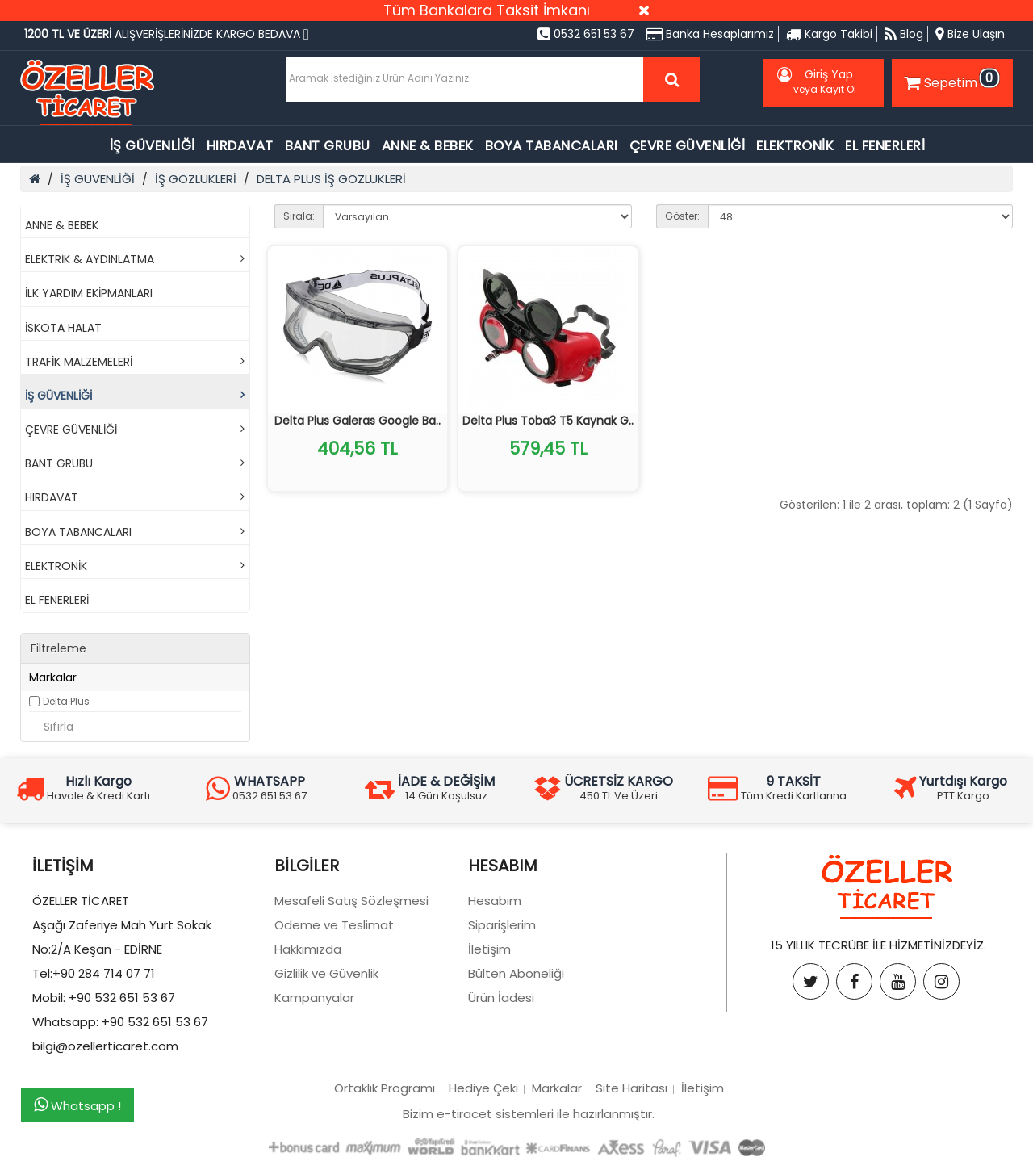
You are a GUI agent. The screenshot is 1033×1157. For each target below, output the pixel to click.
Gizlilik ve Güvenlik (326, 973)
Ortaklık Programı (384, 1087)
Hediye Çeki (483, 1087)
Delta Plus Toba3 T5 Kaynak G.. (548, 421)
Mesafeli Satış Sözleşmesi (351, 900)
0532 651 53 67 (585, 34)
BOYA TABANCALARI (551, 145)
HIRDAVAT (240, 145)
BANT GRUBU (327, 145)
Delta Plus (66, 701)
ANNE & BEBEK (428, 145)
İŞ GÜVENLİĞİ (152, 145)
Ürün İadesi (501, 997)
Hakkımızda (307, 949)
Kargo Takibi (829, 34)
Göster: (682, 216)
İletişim (489, 949)
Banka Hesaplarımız (710, 34)
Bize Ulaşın (970, 34)
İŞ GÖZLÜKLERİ (195, 178)
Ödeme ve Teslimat (334, 924)
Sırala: (299, 216)
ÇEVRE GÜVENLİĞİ (687, 145)
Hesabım (494, 900)
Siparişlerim (502, 924)
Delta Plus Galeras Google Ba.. (357, 421)
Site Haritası (631, 1087)
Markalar (557, 1087)
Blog (904, 34)
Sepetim (950, 80)
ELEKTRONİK (795, 145)
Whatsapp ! (77, 1105)
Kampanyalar (314, 997)
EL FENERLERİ (885, 145)
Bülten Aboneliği (516, 973)
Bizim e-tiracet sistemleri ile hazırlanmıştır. (529, 1113)
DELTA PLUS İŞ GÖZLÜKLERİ (331, 178)
